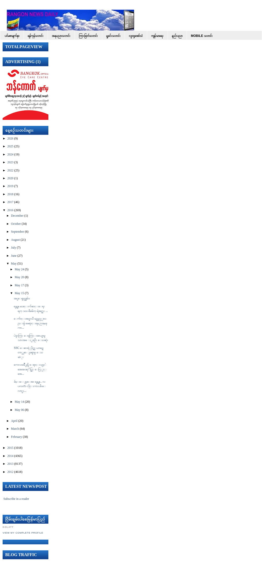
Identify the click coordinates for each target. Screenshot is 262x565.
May (13, 263)
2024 (10, 154)
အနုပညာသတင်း (61, 36)
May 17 (19, 285)
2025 (10, 146)
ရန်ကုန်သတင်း (35, 36)
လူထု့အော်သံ (136, 36)
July (13, 247)
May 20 (19, 277)
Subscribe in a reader (16, 499)
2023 (10, 162)
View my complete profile (23, 533)
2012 (10, 472)
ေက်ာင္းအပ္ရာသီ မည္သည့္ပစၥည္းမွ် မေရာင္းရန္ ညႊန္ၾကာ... (30, 323)
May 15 (19, 293)
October (16, 224)
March (15, 428)
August (15, 240)
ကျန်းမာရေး (157, 36)
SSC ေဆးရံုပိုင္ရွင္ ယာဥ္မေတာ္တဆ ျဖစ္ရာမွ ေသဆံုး (28, 352)
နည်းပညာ (177, 36)
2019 (10, 186)
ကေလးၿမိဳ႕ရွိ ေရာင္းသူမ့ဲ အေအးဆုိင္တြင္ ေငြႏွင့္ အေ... (30, 369)
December (17, 215)
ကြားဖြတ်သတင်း (88, 36)
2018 (10, 194)
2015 (10, 448)
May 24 (19, 269)
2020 (10, 178)
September (17, 231)
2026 (10, 138)
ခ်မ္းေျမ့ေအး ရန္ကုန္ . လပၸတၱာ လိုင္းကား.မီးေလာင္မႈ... (30, 386)
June (13, 256)
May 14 (19, 402)
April (14, 421)
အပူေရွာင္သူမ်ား (22, 298)
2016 (10, 210)
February (16, 437)
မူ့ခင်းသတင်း (113, 36)
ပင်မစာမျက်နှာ (12, 36)
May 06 (19, 410)
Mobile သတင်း (202, 36)
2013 (10, 464)
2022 (10, 170)
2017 (10, 202)
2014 (10, 456)
